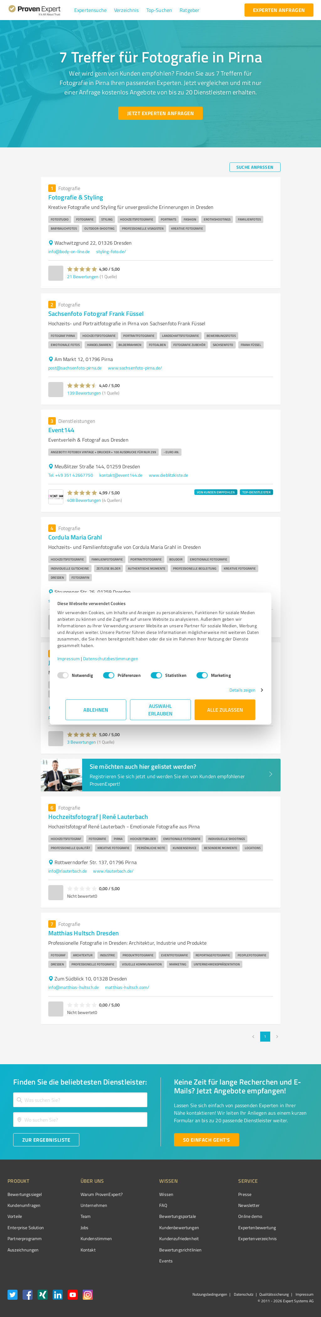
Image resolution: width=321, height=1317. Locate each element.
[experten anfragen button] (279, 10)
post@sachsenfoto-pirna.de (75, 368)
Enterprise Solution (26, 1227)
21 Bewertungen (82, 276)
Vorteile (15, 1216)
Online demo (215, 1216)
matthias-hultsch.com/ (127, 987)
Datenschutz (243, 1294)
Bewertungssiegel (25, 1194)
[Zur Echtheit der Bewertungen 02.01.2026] (289, 1248)
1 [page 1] (265, 1037)
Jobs (73, 1227)
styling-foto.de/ (111, 251)
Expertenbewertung (222, 1227)
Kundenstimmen (84, 1238)
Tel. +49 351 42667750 (70, 475)
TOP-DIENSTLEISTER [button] (256, 492)
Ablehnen (96, 709)
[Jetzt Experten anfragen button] (160, 113)
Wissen (143, 1194)
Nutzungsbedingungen (209, 1294)
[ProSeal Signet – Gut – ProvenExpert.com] (289, 1205)
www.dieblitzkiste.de (168, 475)
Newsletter (213, 1205)
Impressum (77, 658)
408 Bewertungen (84, 500)
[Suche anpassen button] (255, 167)
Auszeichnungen (23, 1250)
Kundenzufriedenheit (155, 1238)
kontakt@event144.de (121, 475)
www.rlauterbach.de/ (113, 871)
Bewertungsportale (154, 1216)
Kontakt (76, 1250)
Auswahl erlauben (161, 709)
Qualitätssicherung (274, 1294)
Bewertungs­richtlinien (157, 1250)
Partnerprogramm (25, 1238)
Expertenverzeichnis (222, 1238)
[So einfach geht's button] (206, 1139)
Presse (209, 1194)
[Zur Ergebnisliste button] (46, 1139)
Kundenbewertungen (156, 1227)
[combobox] (80, 1099)
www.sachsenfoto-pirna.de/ (135, 368)
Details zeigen (234, 690)
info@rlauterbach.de (67, 871)
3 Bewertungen (81, 742)
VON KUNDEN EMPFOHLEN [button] (216, 492)
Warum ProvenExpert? (90, 1194)
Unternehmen (82, 1205)
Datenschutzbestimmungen (119, 658)
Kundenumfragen (24, 1205)
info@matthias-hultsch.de (73, 987)
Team (74, 1216)
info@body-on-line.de (69, 251)
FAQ (139, 1205)
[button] (90, 10)
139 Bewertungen (84, 393)
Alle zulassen (225, 709)
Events (142, 1261)
